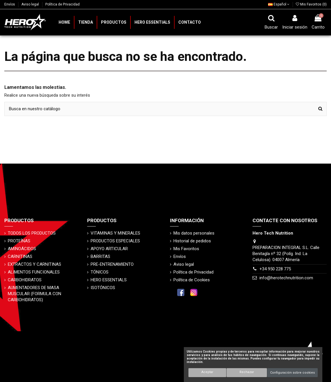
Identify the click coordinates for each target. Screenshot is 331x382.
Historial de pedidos (192, 241)
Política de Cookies (191, 279)
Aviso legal (30, 4)
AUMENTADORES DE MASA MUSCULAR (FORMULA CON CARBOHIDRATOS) (34, 293)
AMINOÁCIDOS (22, 248)
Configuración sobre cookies (292, 372)
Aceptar (207, 372)
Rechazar (247, 372)
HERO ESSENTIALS (109, 279)
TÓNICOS (100, 272)
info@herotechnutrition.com (286, 277)
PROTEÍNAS (19, 241)
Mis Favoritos (186, 248)
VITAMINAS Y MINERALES (115, 233)
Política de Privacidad (62, 4)
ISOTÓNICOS (103, 287)
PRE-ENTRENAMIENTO (112, 264)
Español (278, 4)
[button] (113, 22)
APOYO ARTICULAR (109, 248)
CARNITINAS (20, 256)
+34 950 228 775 (275, 268)
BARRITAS (100, 256)
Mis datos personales (193, 233)
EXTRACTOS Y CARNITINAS (34, 264)
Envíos (10, 4)
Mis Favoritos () (311, 4)
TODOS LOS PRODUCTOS (32, 233)
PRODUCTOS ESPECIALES (115, 241)
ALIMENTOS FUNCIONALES (34, 272)
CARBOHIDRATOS (25, 279)
